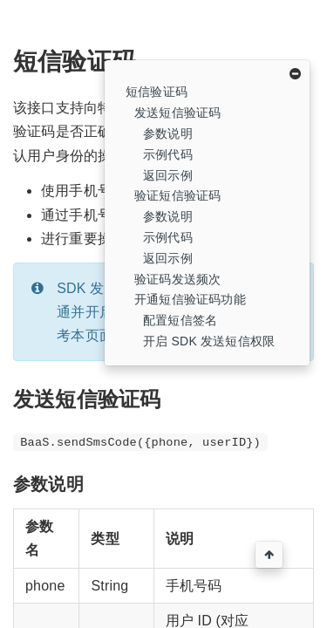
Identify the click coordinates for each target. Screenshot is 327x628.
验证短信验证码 (177, 195)
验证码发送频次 (177, 279)
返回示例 (168, 175)
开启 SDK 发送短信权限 (209, 341)
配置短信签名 (180, 320)
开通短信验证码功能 (190, 299)
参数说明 (168, 133)
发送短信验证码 (177, 112)
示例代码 (168, 154)
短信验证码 (156, 92)
